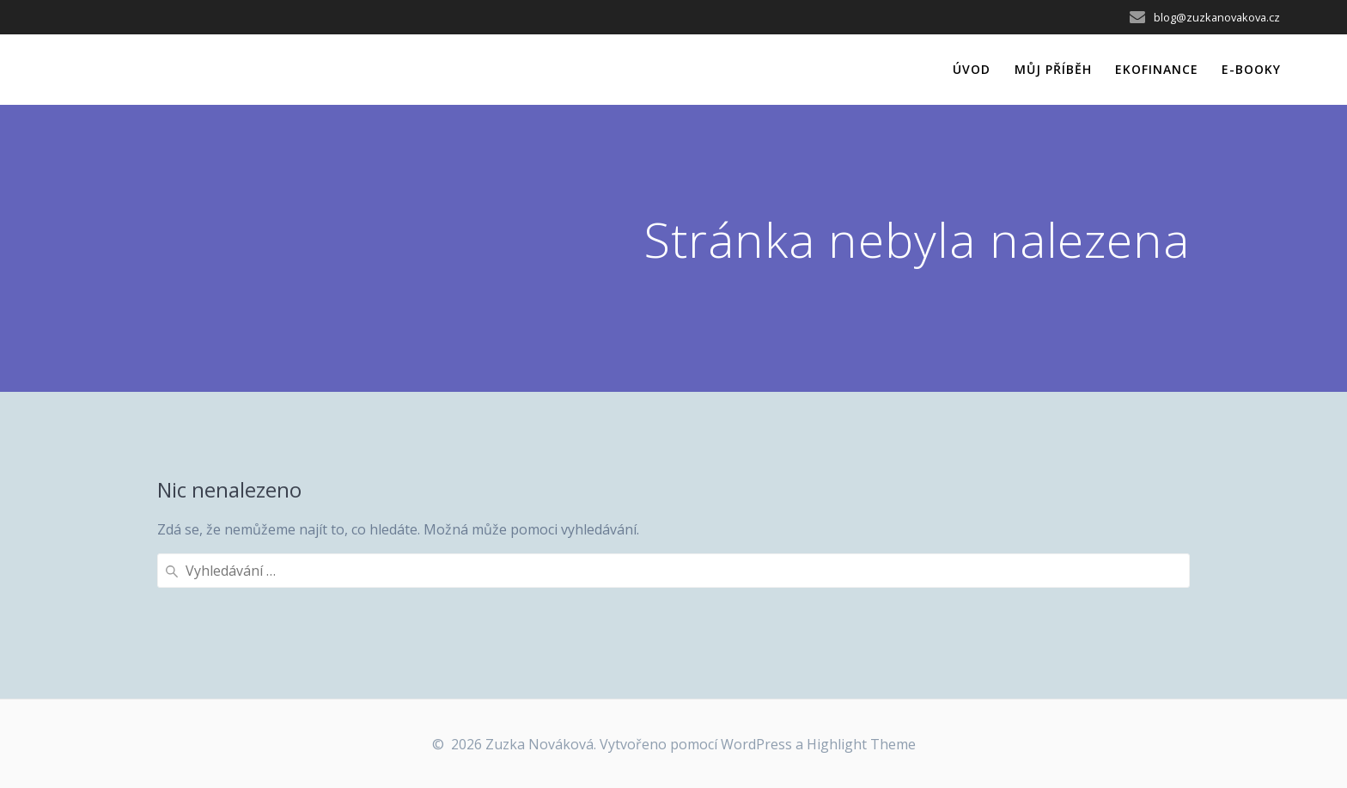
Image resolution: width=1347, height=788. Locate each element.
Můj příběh (1053, 69)
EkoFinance (1156, 69)
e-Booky (1251, 69)
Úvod (971, 69)
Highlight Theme (861, 744)
